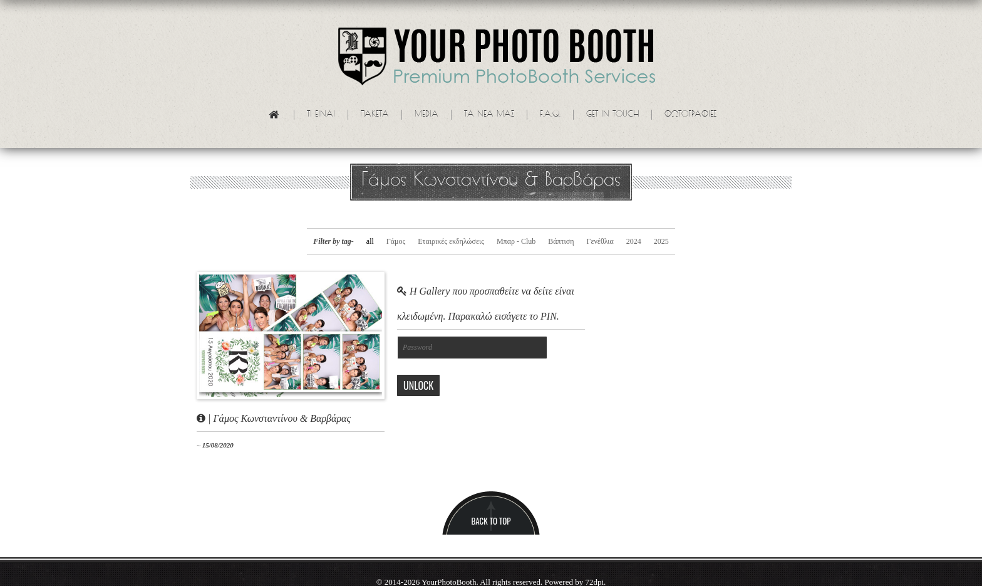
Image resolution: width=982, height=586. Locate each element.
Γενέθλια (599, 241)
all (370, 241)
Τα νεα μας (489, 115)
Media (426, 115)
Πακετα (375, 115)
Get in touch (612, 115)
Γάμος (395, 241)
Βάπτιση (561, 241)
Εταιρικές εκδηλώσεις (451, 241)
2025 (661, 241)
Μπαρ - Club (516, 241)
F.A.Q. (550, 115)
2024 (633, 241)
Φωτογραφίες (690, 115)
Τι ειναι (321, 115)
